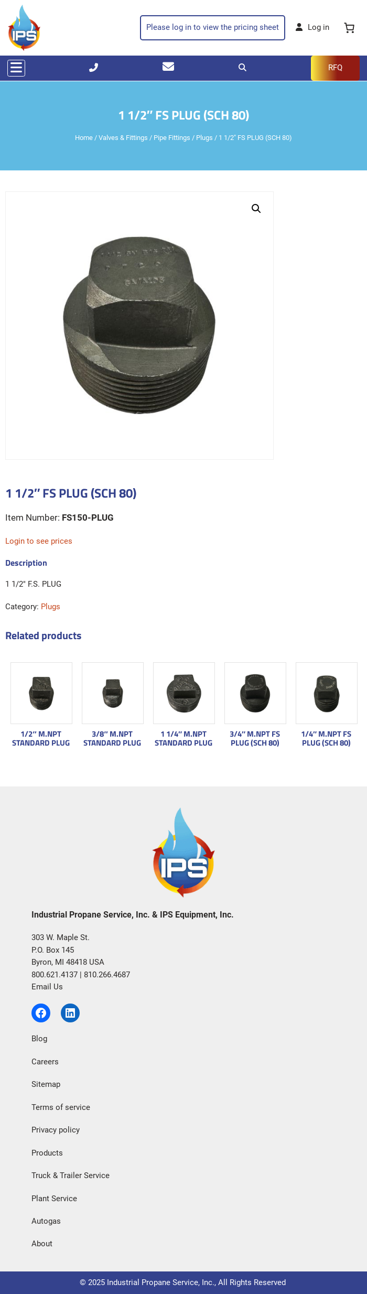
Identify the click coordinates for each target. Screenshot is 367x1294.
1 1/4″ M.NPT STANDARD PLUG (183, 738)
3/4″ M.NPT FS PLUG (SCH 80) (255, 738)
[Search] (242, 67)
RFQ (335, 67)
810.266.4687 (107, 974)
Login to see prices (38, 541)
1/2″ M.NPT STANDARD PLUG (41, 738)
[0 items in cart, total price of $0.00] (350, 28)
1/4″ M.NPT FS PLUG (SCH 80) (326, 738)
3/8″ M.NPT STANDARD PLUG (112, 738)
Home (84, 138)
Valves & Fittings (123, 138)
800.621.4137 (54, 974)
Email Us (47, 986)
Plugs (204, 138)
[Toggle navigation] (16, 68)
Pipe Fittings (172, 138)
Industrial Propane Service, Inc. (160, 1282)
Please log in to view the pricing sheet (212, 27)
